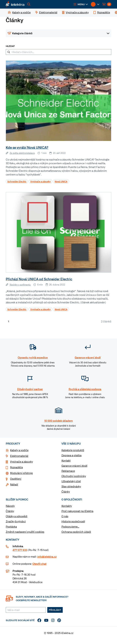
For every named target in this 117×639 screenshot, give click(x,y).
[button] (81, 4)
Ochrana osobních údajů (76, 531)
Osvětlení (15, 478)
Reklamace (68, 470)
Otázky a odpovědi (16, 516)
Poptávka (11, 526)
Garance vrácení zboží (74, 465)
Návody (10, 505)
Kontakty (66, 505)
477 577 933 (20, 549)
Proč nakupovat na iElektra (77, 511)
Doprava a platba (71, 455)
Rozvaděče (16, 467)
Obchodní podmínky (73, 476)
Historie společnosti (73, 521)
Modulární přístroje (21, 473)
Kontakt (66, 460)
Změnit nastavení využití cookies (25, 531)
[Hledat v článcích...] (58, 52)
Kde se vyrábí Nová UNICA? (27, 147)
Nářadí (14, 484)
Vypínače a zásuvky (21, 461)
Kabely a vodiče (19, 450)
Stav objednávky (71, 486)
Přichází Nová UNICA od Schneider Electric (39, 279)
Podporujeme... (70, 526)
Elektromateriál (19, 455)
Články (65, 491)
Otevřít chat (39, 563)
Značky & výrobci (16, 521)
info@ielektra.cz (46, 556)
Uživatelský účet (71, 481)
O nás (64, 516)
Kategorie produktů (72, 450)
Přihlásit (55, 610)
